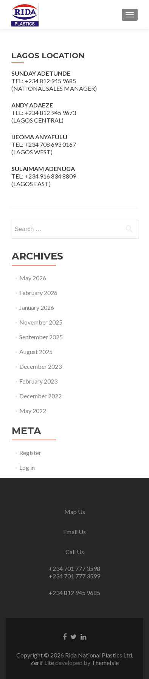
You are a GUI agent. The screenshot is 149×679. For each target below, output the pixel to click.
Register (30, 452)
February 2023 (38, 381)
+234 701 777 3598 (74, 568)
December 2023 (40, 366)
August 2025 (36, 351)
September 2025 (41, 336)
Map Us (74, 511)
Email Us (74, 531)
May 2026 (32, 277)
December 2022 (40, 395)
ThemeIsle (105, 662)
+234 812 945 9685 (74, 592)
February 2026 (38, 292)
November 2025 (40, 322)
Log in (27, 467)
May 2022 (32, 410)
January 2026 (36, 307)
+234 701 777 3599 (74, 576)
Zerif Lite (42, 662)
